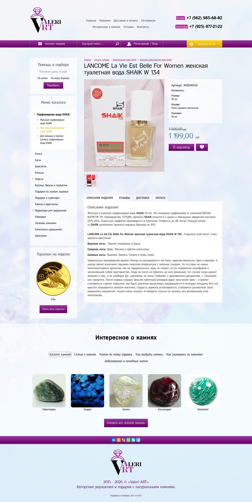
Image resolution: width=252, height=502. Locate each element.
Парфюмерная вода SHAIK (53, 114)
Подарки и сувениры (47, 197)
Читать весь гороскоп (53, 309)
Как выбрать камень (149, 354)
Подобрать (53, 85)
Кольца (39, 172)
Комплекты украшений (48, 229)
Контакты (143, 26)
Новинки (104, 20)
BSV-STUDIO (136, 496)
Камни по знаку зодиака (116, 354)
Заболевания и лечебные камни (126, 361)
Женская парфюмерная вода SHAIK (156, 60)
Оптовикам (148, 20)
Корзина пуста (206, 43)
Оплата (160, 197)
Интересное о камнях (106, 26)
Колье (38, 153)
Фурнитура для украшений (50, 210)
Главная (91, 20)
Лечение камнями (45, 223)
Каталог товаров (101, 60)
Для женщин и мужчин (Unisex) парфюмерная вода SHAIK (51, 139)
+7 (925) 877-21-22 (205, 26)
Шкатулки (40, 235)
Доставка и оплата (126, 20)
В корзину (181, 147)
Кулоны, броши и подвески (51, 185)
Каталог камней (60, 354)
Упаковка (40, 216)
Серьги (39, 178)
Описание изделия (100, 197)
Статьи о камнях (85, 354)
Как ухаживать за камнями (184, 354)
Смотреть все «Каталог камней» (126, 422)
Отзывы (129, 26)
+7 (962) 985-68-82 (204, 18)
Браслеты (40, 166)
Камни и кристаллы (46, 204)
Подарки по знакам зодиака (51, 191)
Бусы (38, 160)
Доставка (142, 197)
